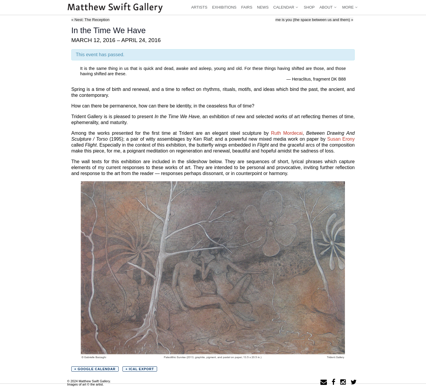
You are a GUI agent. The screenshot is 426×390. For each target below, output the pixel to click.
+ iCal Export (139, 369)
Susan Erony (341, 139)
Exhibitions (224, 7)
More (350, 7)
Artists (199, 7)
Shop (309, 7)
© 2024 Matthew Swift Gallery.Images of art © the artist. (89, 382)
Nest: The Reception (90, 19)
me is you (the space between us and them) (314, 19)
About (329, 7)
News (263, 7)
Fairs (246, 7)
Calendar (286, 7)
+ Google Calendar (95, 369)
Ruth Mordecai (287, 133)
